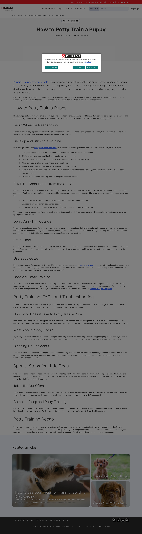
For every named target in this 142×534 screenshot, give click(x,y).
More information (88, 62)
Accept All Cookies (92, 67)
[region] (71, 62)
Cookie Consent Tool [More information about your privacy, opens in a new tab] (66, 61)
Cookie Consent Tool (51, 67)
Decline (79, 67)
